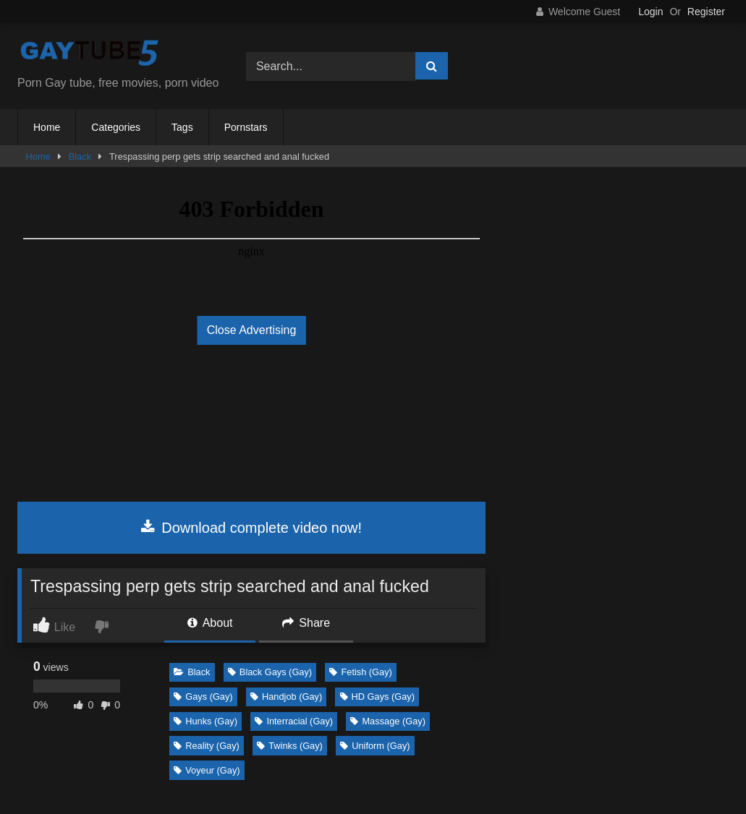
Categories (115, 127)
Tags (182, 127)
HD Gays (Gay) (377, 696)
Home (46, 127)
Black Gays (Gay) (270, 672)
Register (706, 11)
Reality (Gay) (207, 745)
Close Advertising (252, 330)
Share (306, 623)
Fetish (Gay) (360, 672)
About (209, 623)
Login (650, 11)
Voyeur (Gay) (207, 770)
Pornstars (246, 127)
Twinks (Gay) (290, 745)
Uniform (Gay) (375, 745)
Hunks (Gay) (205, 721)
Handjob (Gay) (286, 696)
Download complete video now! (251, 528)
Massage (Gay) (387, 721)
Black (80, 156)
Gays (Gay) (203, 696)
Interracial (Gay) (294, 721)
